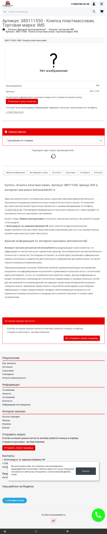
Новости (6, 393)
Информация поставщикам (16, 404)
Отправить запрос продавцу (82, 338)
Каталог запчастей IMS (61, 29)
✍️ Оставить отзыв (14, 500)
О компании (8, 390)
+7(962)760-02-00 (80, 4)
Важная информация (15, 173)
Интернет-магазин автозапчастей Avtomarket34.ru (31, 248)
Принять (86, 471)
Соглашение (8, 397)
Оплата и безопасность (14, 378)
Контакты (98, 173)
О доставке (70, 173)
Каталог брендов (11, 416)
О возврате (85, 173)
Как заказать (9, 363)
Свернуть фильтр (15, 132)
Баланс (6, 427)
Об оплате (56, 173)
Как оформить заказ (38, 173)
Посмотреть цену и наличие (22, 101)
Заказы (6, 420)
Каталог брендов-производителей (27, 29)
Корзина (6, 424)
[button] (98, 515)
